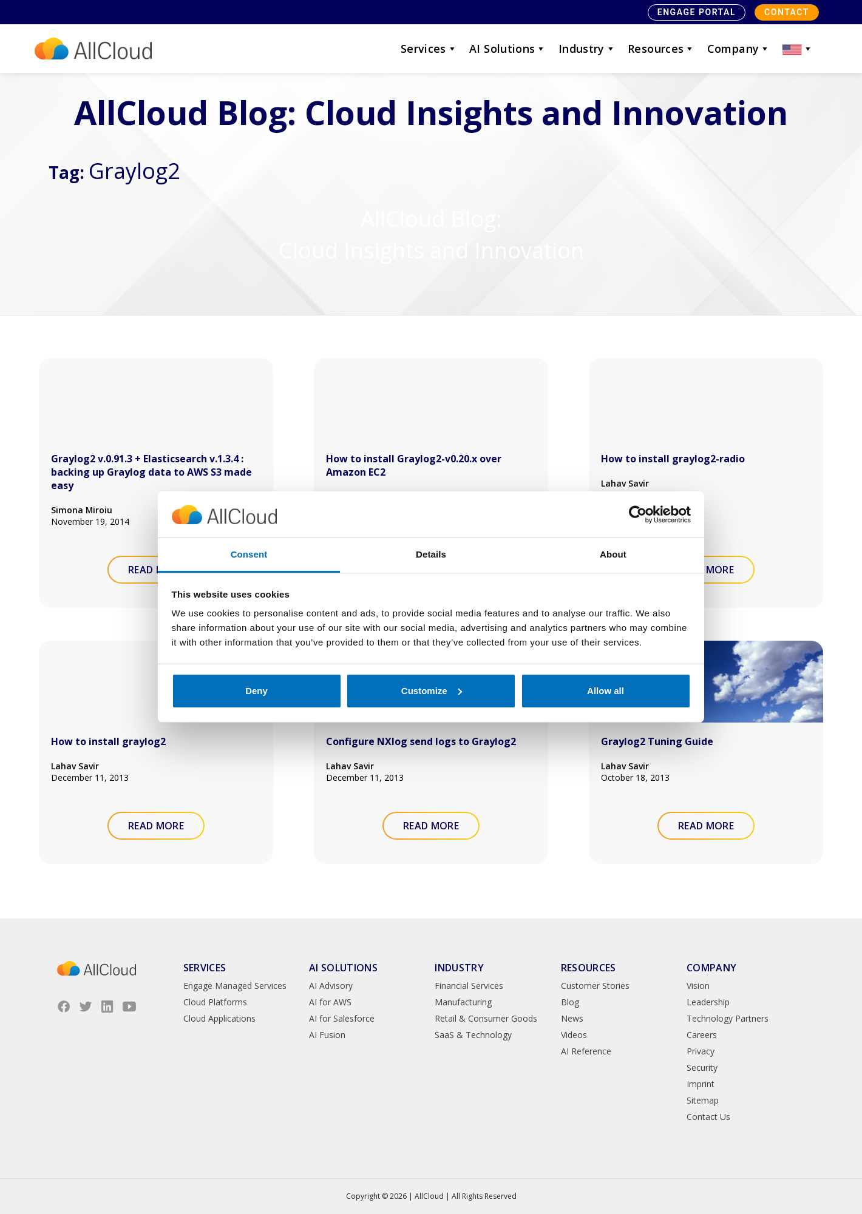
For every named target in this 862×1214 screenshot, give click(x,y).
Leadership (708, 1002)
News (572, 1018)
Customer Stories (595, 985)
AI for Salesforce (342, 1018)
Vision (698, 985)
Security (702, 1067)
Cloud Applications (219, 1018)
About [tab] (613, 554)
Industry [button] (587, 48)
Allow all (605, 691)
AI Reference (586, 1051)
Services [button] (429, 48)
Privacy (700, 1051)
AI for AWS (330, 1002)
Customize (431, 691)
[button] (797, 48)
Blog (570, 1002)
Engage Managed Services (235, 985)
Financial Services (469, 985)
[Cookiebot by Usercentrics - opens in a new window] (638, 514)
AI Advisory (331, 985)
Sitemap (703, 1100)
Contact (786, 12)
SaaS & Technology (473, 1034)
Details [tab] (431, 554)
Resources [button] (661, 48)
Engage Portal (696, 12)
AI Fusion (327, 1034)
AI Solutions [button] (507, 48)
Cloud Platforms (215, 1002)
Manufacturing (463, 1002)
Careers (702, 1034)
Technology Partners (728, 1018)
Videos (574, 1034)
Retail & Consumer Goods (486, 1018)
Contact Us (708, 1116)
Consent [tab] (249, 554)
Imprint (700, 1084)
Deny (256, 691)
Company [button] (738, 48)
